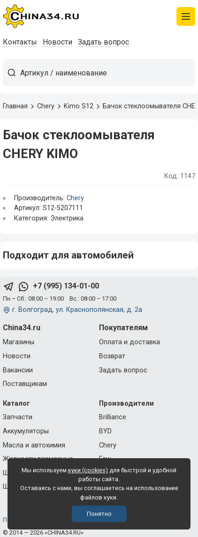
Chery (75, 198)
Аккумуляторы (26, 431)
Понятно (99, 513)
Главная (15, 106)
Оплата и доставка (129, 342)
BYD (105, 431)
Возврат (112, 356)
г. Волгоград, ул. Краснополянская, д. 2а (77, 310)
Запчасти (17, 417)
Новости (57, 42)
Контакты (20, 42)
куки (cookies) (88, 470)
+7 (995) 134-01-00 (66, 285)
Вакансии (18, 370)
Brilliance (112, 417)
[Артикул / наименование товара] (107, 72)
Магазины (18, 342)
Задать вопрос (103, 42)
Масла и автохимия (34, 445)
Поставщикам (25, 384)
